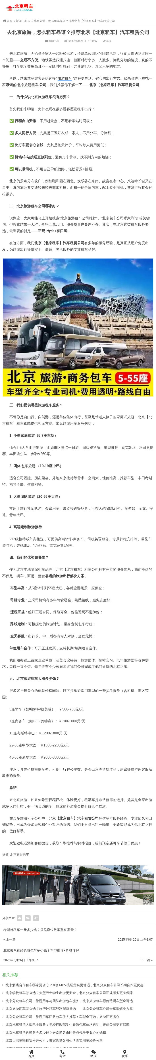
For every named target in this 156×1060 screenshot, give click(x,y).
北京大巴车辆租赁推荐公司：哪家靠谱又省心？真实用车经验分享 (54, 1040)
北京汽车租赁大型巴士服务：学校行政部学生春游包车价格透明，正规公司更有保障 (67, 1024)
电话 (62, 1054)
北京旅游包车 (19, 854)
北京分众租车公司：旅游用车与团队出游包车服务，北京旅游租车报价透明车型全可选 (69, 1001)
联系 (124, 1054)
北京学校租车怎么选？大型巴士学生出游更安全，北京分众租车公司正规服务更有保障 (69, 993)
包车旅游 (28, 466)
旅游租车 (65, 78)
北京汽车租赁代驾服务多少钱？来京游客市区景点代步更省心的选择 (56, 1033)
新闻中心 (21, 21)
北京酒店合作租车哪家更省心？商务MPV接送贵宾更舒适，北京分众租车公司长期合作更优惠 (75, 985)
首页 (8, 21)
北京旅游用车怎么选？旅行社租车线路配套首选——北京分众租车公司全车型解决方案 (69, 1009)
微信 (93, 1054)
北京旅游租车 (28, 85)
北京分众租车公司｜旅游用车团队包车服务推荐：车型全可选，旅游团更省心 (62, 1017)
